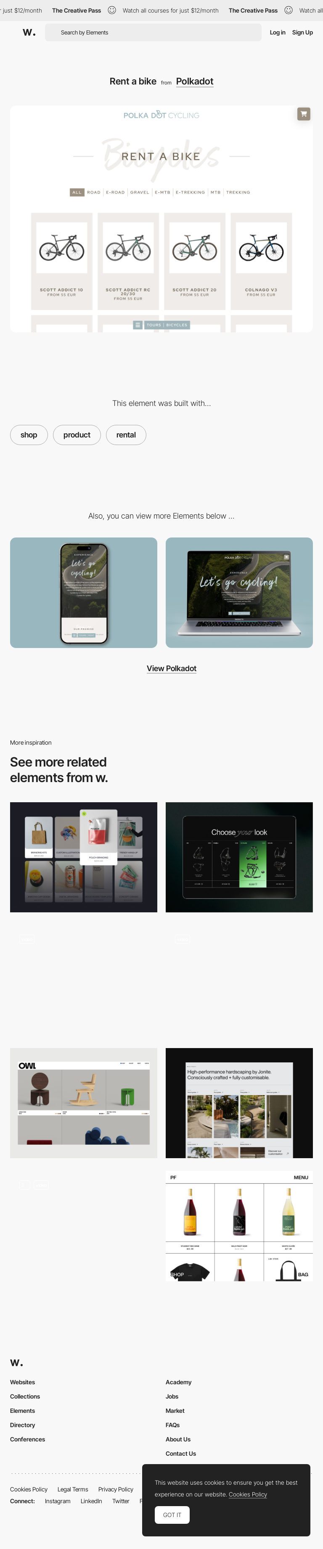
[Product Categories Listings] (239, 1103)
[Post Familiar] (239, 1226)
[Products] (83, 857)
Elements (22, 1410)
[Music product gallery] (83, 1226)
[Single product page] (83, 980)
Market (175, 1410)
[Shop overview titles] (239, 980)
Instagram (58, 1500)
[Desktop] (239, 592)
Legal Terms (73, 1489)
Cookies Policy (29, 1489)
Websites (22, 1382)
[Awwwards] (29, 32)
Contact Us (181, 1453)
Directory (22, 1424)
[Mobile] (83, 592)
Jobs (172, 1396)
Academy (179, 1382)
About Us (178, 1439)
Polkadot (195, 81)
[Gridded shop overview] (83, 1103)
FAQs (173, 1424)
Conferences (27, 1439)
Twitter (121, 1500)
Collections (25, 1396)
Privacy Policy (115, 1489)
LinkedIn (91, 1500)
